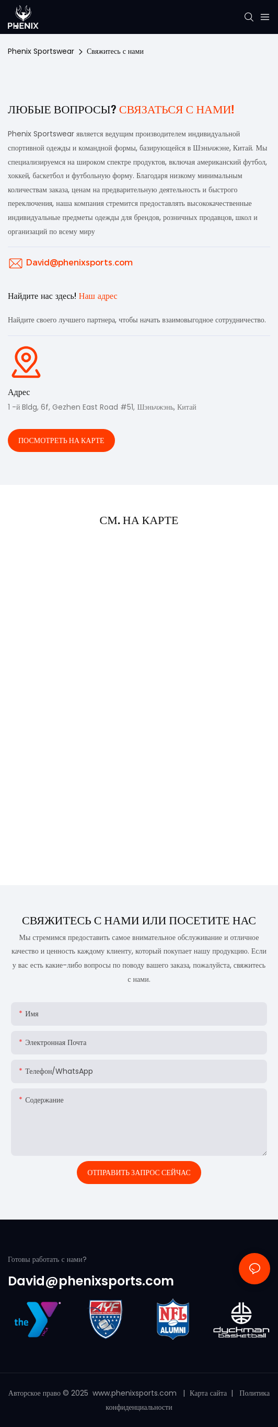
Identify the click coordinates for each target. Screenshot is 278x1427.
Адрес (19, 392)
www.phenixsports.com (134, 1393)
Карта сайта (209, 1393)
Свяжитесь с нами (115, 51)
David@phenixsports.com (79, 263)
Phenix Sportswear (41, 51)
